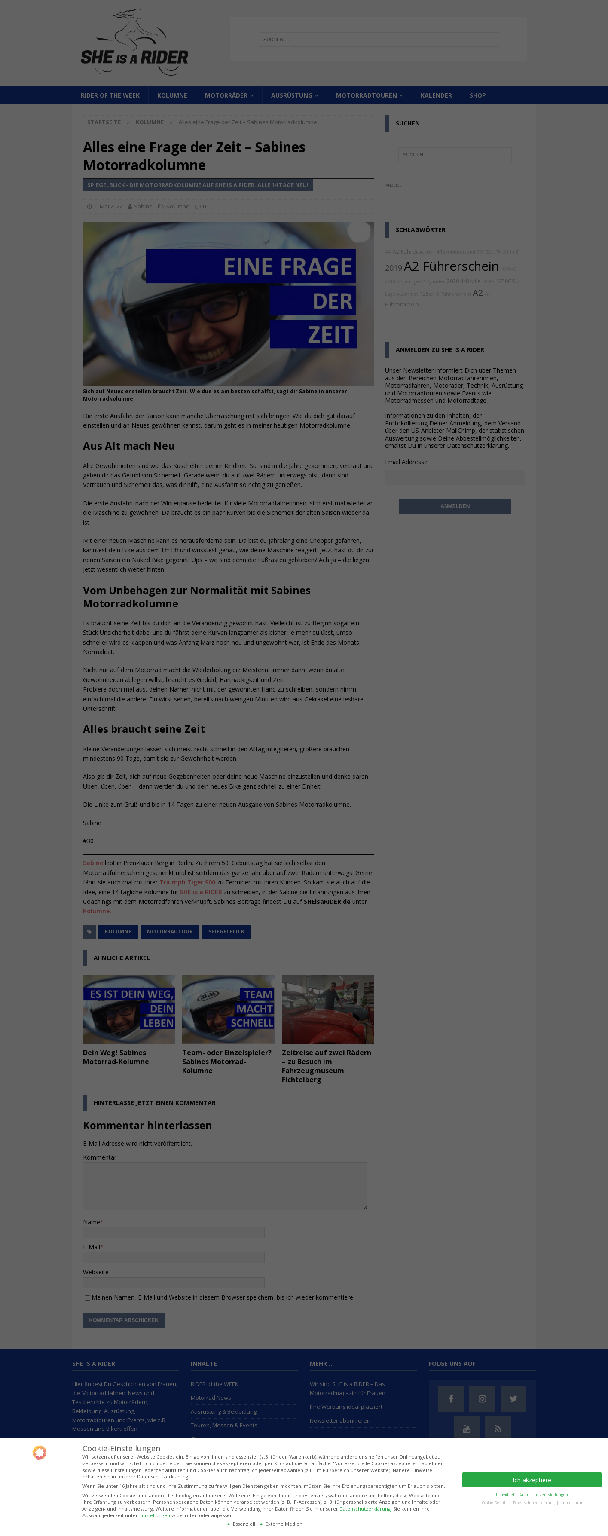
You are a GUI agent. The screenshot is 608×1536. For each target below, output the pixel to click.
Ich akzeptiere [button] (532, 1480)
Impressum (571, 1502)
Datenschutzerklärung (365, 1508)
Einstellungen (154, 1515)
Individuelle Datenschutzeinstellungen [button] (532, 1494)
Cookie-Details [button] (495, 1502)
